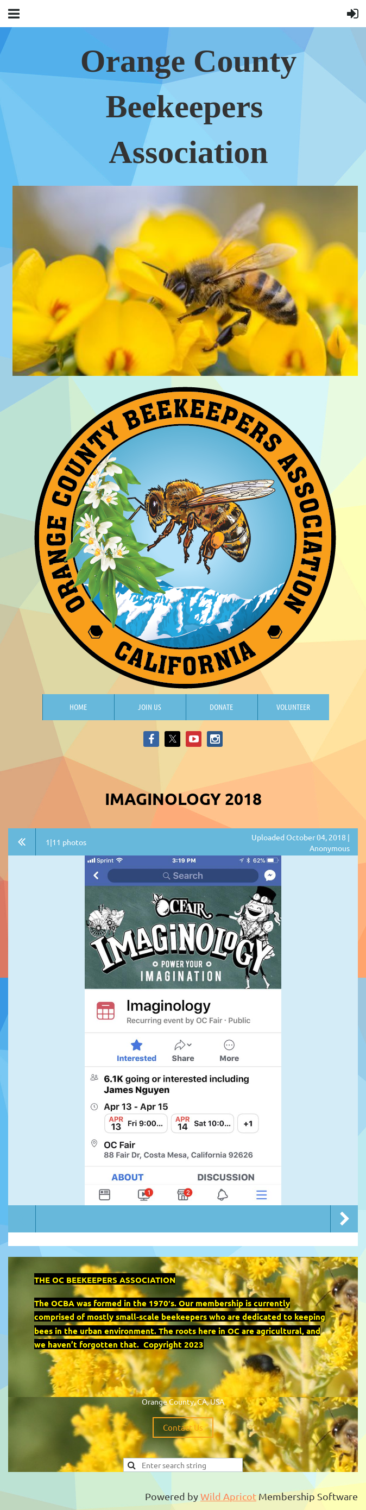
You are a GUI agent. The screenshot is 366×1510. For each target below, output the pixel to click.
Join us (149, 707)
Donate (221, 707)
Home (78, 707)
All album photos (22, 841)
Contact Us (183, 1427)
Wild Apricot (228, 1496)
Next (344, 1218)
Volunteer (293, 707)
